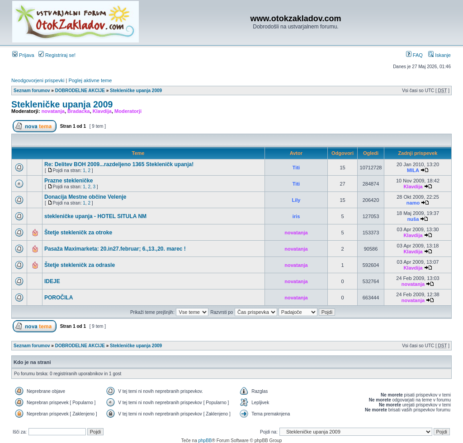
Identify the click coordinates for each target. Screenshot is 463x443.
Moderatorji (128, 111)
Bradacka (78, 111)
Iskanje (439, 55)
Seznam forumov (32, 90)
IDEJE (52, 281)
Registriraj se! (57, 55)
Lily (296, 200)
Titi (296, 167)
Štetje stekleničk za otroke (78, 232)
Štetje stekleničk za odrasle (79, 265)
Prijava (23, 55)
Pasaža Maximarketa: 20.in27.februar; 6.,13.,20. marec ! (115, 249)
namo (413, 202)
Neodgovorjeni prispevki (37, 80)
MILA (413, 170)
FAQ (414, 55)
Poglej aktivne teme (90, 80)
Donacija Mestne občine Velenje (85, 197)
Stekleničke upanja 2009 (136, 90)
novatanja (53, 111)
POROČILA (58, 297)
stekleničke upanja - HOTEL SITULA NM (95, 216)
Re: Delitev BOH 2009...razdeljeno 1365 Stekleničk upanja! (119, 164)
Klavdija (102, 111)
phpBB (205, 440)
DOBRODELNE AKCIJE (80, 90)
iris (296, 216)
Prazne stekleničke (68, 180)
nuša (413, 219)
